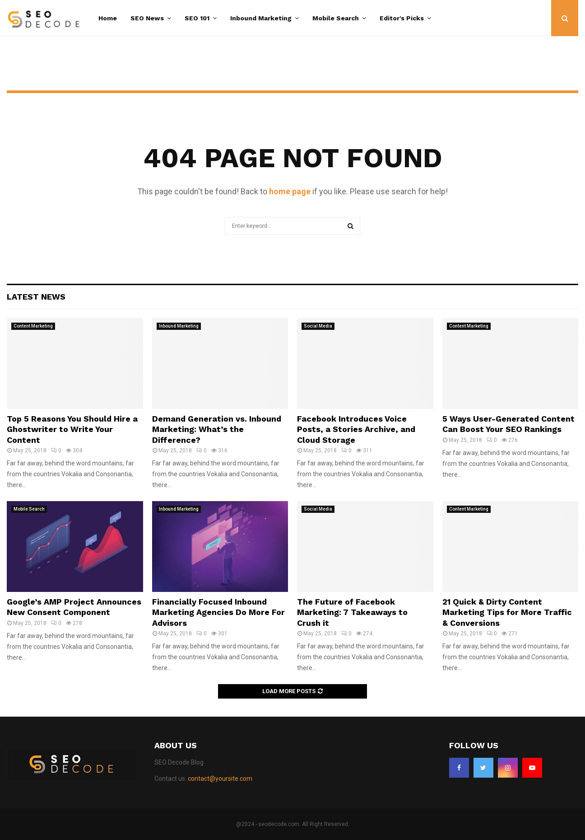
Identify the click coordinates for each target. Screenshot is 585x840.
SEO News (147, 18)
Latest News (36, 296)
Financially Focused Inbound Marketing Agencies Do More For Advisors (218, 612)
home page (290, 191)
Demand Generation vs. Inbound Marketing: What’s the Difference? (216, 429)
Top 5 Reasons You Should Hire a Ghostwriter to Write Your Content (72, 429)
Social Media (318, 326)
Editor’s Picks (402, 18)
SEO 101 (197, 18)
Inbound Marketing (261, 18)
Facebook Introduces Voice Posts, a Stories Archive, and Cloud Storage (356, 429)
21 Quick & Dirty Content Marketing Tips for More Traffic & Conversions (507, 612)
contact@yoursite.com (220, 778)
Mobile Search (335, 18)
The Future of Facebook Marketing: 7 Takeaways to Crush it (352, 612)
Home (107, 18)
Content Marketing (33, 326)
